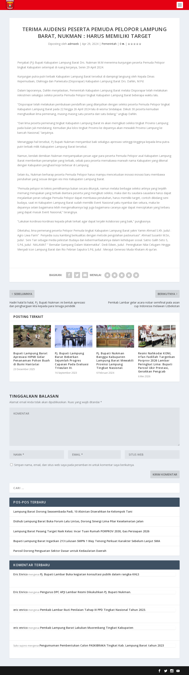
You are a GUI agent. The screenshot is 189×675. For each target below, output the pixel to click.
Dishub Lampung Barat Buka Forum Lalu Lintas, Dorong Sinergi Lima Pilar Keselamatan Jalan (78, 521)
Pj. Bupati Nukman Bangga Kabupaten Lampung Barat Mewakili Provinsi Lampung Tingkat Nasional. (115, 360)
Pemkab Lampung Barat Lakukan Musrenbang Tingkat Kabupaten (86, 628)
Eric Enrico (20, 574)
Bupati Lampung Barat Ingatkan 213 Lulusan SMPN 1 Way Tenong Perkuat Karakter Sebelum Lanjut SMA (86, 541)
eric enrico (20, 610)
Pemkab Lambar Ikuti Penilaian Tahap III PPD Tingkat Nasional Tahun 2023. (93, 610)
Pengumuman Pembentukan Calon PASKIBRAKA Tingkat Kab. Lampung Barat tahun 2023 (102, 645)
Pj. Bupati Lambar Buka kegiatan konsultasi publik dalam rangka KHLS (89, 574)
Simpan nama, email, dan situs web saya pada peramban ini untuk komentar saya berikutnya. (74, 465)
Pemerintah (109, 44)
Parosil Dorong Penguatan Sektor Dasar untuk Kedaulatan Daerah (59, 551)
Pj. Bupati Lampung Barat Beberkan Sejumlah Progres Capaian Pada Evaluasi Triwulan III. (72, 360)
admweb (73, 44)
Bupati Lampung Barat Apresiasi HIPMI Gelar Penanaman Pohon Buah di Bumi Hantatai (31, 358)
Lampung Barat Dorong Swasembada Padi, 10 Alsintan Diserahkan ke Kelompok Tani (72, 511)
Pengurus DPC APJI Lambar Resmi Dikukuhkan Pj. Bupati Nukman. (85, 592)
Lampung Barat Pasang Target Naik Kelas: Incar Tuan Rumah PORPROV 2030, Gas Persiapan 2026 (81, 531)
